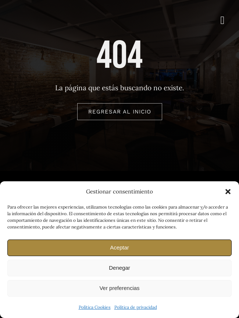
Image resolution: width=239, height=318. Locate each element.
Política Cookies (95, 307)
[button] (228, 191)
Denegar (119, 268)
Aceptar (119, 247)
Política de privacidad (135, 307)
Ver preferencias (119, 288)
